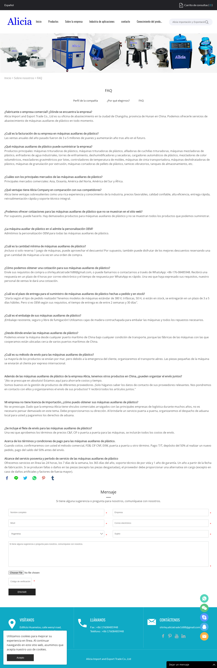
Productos (53, 21)
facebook (6, 478)
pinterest (43, 478)
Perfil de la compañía (85, 100)
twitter (25, 478)
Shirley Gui (204, 598)
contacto (125, 21)
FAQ (39, 78)
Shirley (204, 627)
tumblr (52, 478)
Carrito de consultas (196, 5)
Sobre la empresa (74, 21)
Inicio (39, 21)
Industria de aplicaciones (101, 21)
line (16, 478)
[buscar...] (206, 22)
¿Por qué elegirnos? (118, 100)
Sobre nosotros (24, 78)
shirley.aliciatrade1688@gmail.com (180, 627)
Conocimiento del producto (149, 21)
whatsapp (34, 478)
